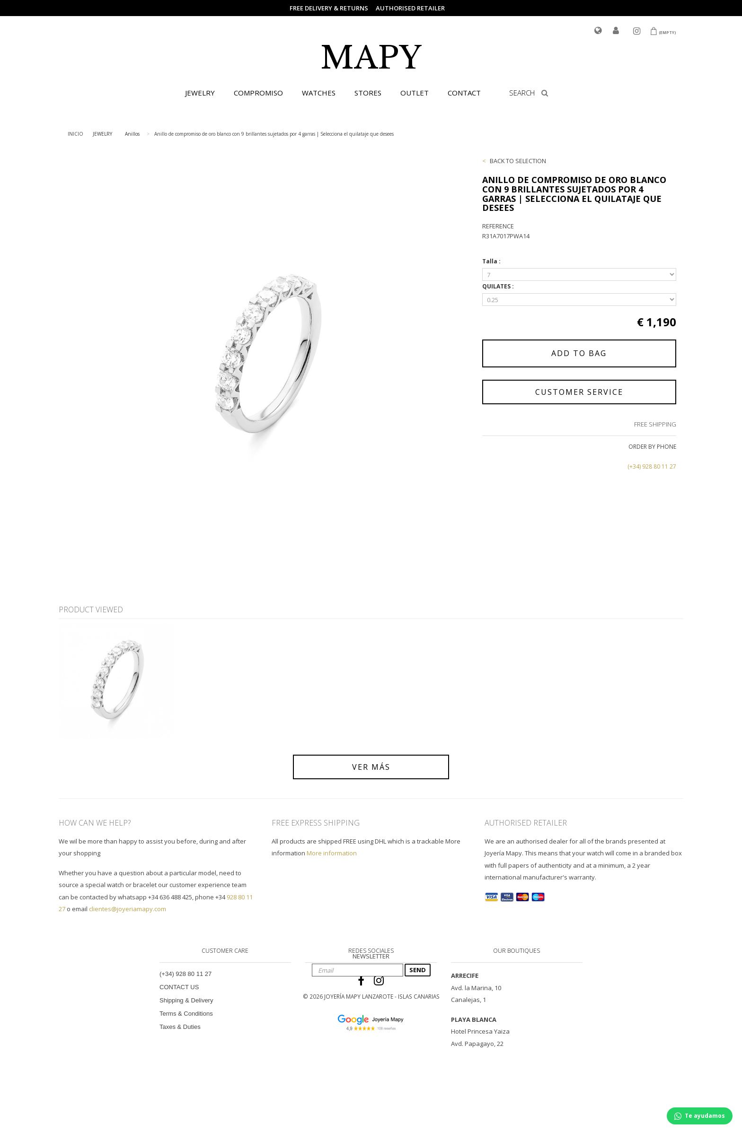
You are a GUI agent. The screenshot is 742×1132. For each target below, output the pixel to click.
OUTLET (414, 92)
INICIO (75, 134)
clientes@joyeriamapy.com (127, 909)
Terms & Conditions (186, 1013)
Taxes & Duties (180, 1026)
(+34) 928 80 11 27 (651, 466)
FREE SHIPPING (655, 424)
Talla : (492, 261)
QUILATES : (498, 286)
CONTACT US (179, 987)
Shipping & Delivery (186, 1000)
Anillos (132, 134)
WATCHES (319, 92)
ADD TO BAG (579, 353)
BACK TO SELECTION (518, 161)
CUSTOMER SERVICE (579, 392)
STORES (367, 92)
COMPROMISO (258, 92)
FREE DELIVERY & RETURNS (329, 8)
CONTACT (464, 92)
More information (332, 853)
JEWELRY (200, 92)
